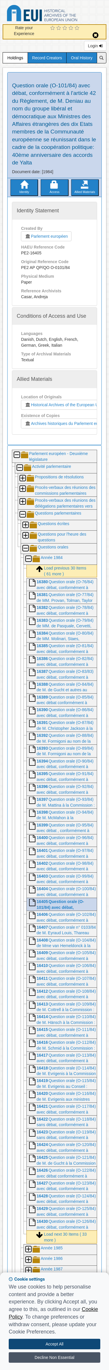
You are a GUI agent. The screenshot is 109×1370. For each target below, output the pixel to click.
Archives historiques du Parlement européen (67, 423)
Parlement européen (46, 236)
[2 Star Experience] (59, 28)
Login (95, 46)
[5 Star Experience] (78, 28)
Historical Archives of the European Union (64, 405)
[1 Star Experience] (53, 28)
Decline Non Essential (54, 1357)
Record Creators (47, 57)
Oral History (81, 57)
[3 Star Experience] (65, 28)
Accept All (54, 1344)
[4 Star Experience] (72, 28)
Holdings (15, 57)
